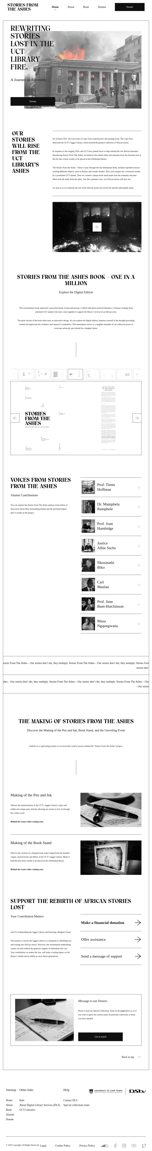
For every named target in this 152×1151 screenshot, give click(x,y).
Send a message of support (101, 956)
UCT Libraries (27, 1109)
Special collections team (76, 1105)
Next (137, 418)
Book (86, 7)
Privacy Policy (87, 1145)
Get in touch (100, 1036)
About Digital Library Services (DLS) (39, 1105)
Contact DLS (70, 1100)
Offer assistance (93, 939)
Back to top (128, 1057)
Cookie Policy (63, 1145)
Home (55, 7)
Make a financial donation (102, 923)
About (71, 7)
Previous (16, 418)
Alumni (102, 7)
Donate (129, 7)
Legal (43, 1145)
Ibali (21, 1100)
